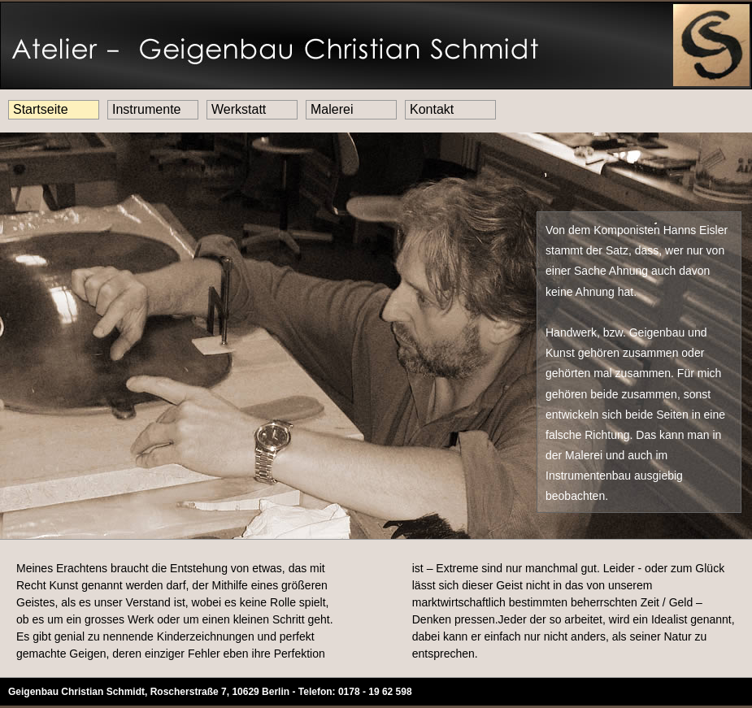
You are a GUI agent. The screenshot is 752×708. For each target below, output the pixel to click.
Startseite (40, 109)
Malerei (332, 109)
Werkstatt (238, 109)
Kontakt (432, 109)
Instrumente (146, 109)
